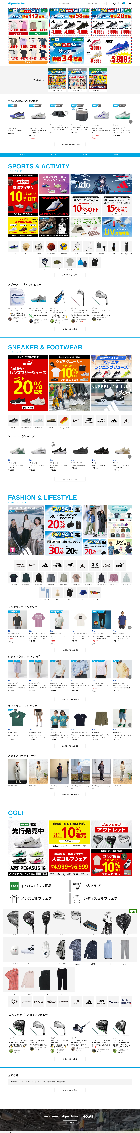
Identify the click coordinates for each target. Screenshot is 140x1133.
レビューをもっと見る (70, 329)
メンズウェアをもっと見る (70, 650)
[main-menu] (130, 3)
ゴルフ (116, 155)
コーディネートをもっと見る (70, 794)
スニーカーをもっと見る (70, 479)
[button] (131, 122)
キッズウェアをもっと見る (70, 746)
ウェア (85, 155)
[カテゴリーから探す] (96, 3)
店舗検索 (71, 1122)
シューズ (53, 155)
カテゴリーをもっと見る (70, 275)
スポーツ (22, 155)
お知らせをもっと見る (70, 1090)
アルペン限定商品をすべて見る (70, 144)
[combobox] (71, 3)
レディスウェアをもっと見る (70, 699)
